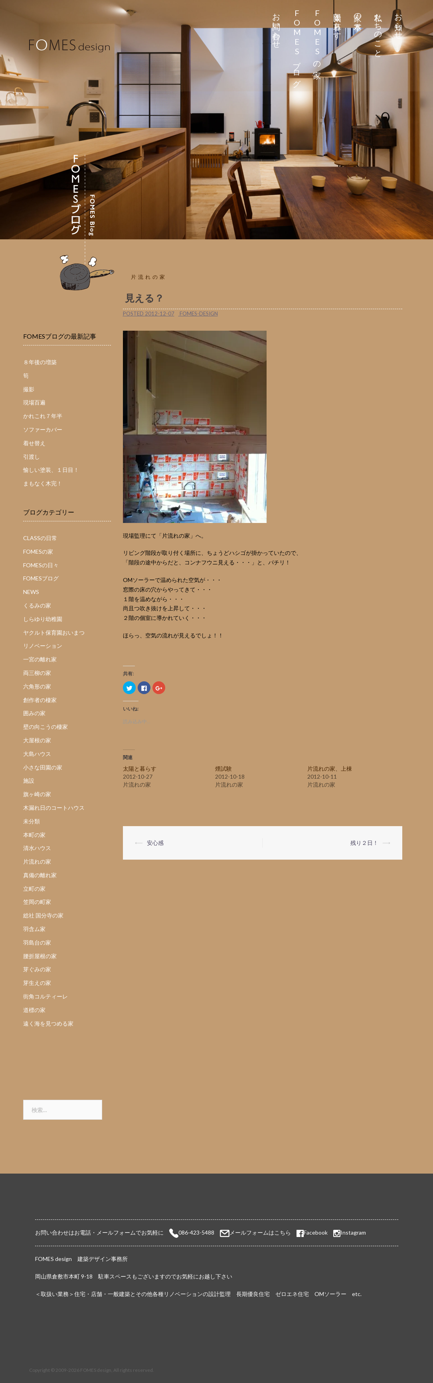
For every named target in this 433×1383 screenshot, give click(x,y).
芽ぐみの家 (37, 969)
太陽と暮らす (337, 22)
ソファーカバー (42, 429)
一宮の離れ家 (40, 659)
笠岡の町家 (37, 901)
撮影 (28, 389)
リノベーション (42, 645)
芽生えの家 (37, 982)
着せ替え (34, 443)
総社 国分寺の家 (43, 915)
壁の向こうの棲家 (45, 726)
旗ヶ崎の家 (37, 794)
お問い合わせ (276, 26)
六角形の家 (37, 686)
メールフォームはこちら (260, 1232)
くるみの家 (37, 605)
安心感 (155, 842)
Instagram (353, 1232)
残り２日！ (364, 842)
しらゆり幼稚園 (42, 619)
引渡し (31, 456)
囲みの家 (34, 713)
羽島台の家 (37, 942)
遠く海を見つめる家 (48, 1023)
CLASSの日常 (40, 538)
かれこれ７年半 (42, 415)
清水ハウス (37, 847)
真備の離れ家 (40, 875)
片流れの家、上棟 (329, 768)
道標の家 (34, 1009)
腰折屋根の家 (40, 956)
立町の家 (34, 888)
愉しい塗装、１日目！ (51, 469)
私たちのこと (378, 31)
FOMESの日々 (41, 565)
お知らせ (398, 22)
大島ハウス (37, 753)
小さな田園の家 (42, 767)
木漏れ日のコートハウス (54, 807)
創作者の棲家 (40, 699)
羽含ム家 (34, 928)
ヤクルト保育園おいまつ (54, 632)
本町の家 (34, 834)
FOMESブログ (296, 45)
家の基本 (357, 12)
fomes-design (199, 313)
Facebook (312, 1232)
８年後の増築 (40, 362)
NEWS (31, 591)
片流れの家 (149, 277)
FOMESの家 (317, 36)
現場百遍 (34, 402)
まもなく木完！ (42, 483)
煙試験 (223, 768)
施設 (28, 780)
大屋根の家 (37, 740)
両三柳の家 (37, 672)
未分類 (31, 821)
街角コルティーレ (45, 996)
